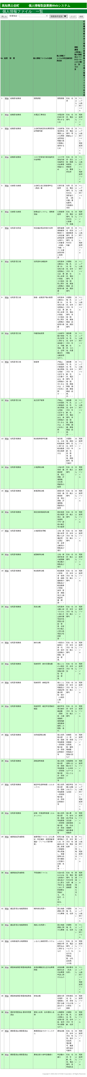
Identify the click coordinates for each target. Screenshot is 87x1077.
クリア (73, 16)
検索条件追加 (59, 16)
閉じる (4, 16)
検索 (81, 16)
